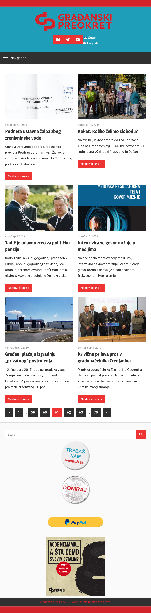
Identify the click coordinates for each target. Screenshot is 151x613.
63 (81, 412)
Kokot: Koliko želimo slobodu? (108, 131)
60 (45, 412)
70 (96, 412)
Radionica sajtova (99, 602)
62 (69, 412)
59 (33, 412)
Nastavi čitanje (17, 176)
